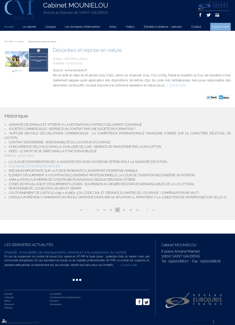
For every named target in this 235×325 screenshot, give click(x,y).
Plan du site (221, 322)
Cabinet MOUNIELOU (75, 5)
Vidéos (130, 26)
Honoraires (56, 304)
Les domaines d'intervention (82, 26)
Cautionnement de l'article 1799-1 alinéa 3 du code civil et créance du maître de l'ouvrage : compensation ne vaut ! (104, 193)
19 (137, 209)
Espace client (220, 26)
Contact (196, 26)
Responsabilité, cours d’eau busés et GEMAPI (45, 188)
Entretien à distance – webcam (163, 26)
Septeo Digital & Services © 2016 (23, 323)
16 (117, 209)
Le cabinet (29, 26)
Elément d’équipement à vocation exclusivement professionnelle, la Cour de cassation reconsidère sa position (102, 175)
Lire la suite (178, 85)
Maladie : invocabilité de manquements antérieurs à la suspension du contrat (65, 252)
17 (124, 209)
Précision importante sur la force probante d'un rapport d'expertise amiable (73, 171)
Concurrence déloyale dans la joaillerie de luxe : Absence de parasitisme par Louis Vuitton (85, 147)
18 (131, 209)
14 (104, 209)
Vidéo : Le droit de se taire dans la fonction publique (53, 151)
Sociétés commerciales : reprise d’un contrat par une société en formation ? (72, 129)
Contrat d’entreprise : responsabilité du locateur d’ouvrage (59, 142)
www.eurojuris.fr (76, 70)
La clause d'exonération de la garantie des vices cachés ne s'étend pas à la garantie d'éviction (88, 162)
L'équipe (50, 26)
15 (111, 209)
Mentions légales (202, 322)
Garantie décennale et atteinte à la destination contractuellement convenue (75, 124)
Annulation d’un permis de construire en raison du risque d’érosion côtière (72, 179)
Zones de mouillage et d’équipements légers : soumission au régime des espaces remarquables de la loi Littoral (102, 184)
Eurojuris (9, 304)
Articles (8, 307)
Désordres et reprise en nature (42, 41)
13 (98, 209)
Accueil (9, 26)
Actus (112, 26)
